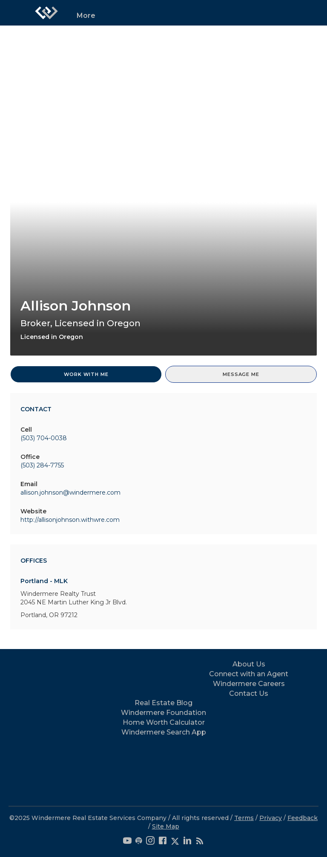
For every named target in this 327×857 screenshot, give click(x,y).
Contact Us (248, 693)
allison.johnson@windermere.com (70, 492)
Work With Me (86, 374)
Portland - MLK (44, 581)
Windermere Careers (249, 684)
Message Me (241, 374)
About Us (248, 664)
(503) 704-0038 (43, 438)
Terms (244, 818)
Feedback (302, 818)
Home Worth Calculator (164, 722)
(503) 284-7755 (42, 465)
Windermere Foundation (163, 713)
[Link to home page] (46, 13)
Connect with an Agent (248, 674)
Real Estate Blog (163, 703)
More (86, 15)
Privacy (270, 818)
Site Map (165, 826)
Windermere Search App (163, 732)
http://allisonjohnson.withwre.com (70, 520)
